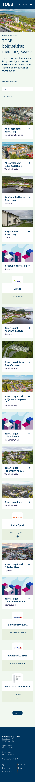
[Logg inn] (24, 4)
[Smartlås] (17, 679)
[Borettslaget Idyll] (15, 502)
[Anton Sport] (17, 518)
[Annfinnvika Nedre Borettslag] (17, 200)
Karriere (21, 764)
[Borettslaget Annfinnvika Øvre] (17, 330)
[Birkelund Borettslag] (17, 265)
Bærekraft (22, 768)
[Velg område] (17, 89)
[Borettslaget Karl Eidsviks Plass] (17, 567)
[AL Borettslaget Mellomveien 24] (17, 165)
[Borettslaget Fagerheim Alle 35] (17, 470)
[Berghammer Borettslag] (17, 234)
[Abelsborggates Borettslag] (17, 131)
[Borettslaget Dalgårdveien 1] (17, 436)
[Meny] (31, 4)
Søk (4, 764)
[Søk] (19, 4)
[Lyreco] (17, 281)
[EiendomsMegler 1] (17, 617)
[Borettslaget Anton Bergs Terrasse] (17, 365)
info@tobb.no (7, 752)
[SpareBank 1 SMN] (17, 648)
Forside (4, 35)
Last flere (17, 713)
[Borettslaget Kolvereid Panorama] (17, 601)
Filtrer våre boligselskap (9, 81)
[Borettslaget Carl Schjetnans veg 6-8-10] (17, 402)
